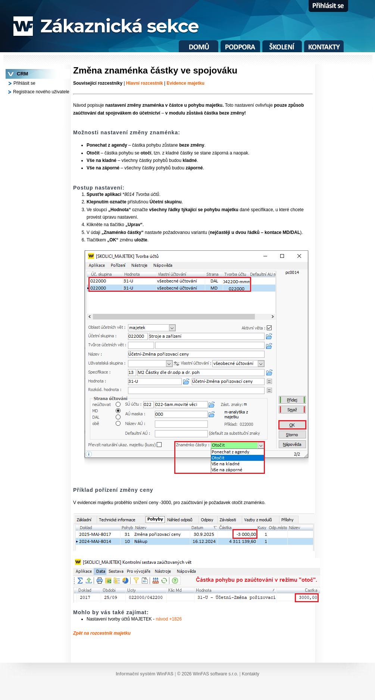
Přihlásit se (24, 83)
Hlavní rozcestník (144, 83)
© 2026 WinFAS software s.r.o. (208, 673)
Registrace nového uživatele (41, 91)
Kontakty (250, 673)
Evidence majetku (185, 83)
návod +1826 (169, 619)
